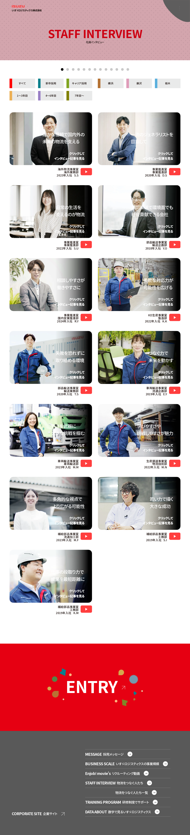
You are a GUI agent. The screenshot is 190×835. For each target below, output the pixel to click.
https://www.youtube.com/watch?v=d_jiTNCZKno (174, 171)
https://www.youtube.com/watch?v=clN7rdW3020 (86, 171)
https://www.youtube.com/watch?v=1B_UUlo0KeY (86, 390)
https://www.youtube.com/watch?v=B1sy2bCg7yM (86, 463)
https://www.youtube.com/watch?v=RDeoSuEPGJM (86, 609)
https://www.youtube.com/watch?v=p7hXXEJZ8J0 (86, 536)
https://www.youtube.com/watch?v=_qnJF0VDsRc (86, 244)
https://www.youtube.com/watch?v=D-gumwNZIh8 (174, 317)
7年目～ (75, 95)
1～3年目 (19, 95)
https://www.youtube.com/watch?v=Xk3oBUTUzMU (86, 317)
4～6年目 (47, 95)
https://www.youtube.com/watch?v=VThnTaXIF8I (174, 244)
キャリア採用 (76, 83)
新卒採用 (47, 83)
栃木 (162, 83)
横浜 (105, 83)
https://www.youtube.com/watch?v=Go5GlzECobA (174, 536)
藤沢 (134, 83)
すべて (18, 83)
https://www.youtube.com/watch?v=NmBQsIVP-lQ (174, 463)
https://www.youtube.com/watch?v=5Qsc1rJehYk (174, 390)
